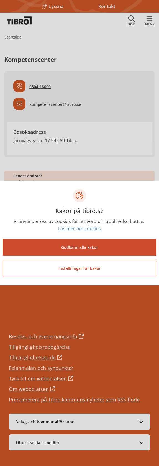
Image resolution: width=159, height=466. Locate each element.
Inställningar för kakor (79, 268)
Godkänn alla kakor (79, 247)
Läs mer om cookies (79, 229)
